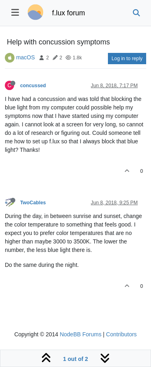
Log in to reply (127, 58)
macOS (25, 57)
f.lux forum (68, 13)
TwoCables (33, 203)
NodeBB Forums (80, 334)
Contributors (121, 334)
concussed (33, 85)
